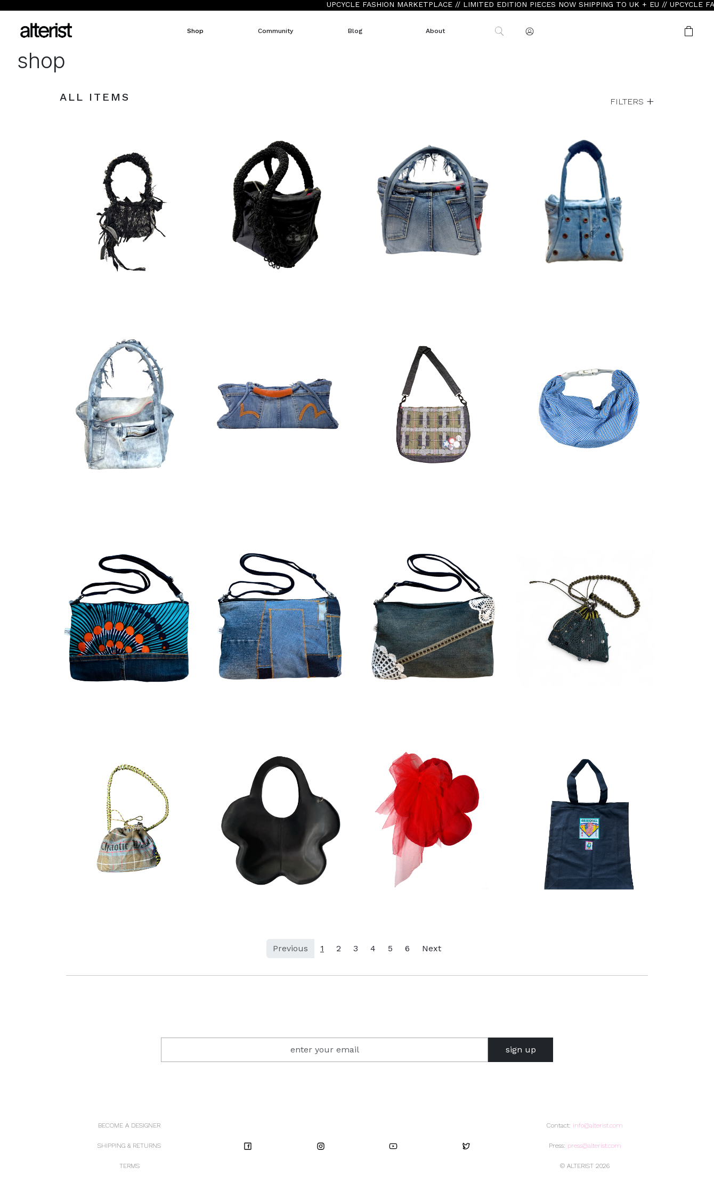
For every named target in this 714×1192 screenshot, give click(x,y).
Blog (355, 31)
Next (431, 948)
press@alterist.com (594, 1145)
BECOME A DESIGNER (129, 1125)
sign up (521, 1049)
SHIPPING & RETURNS (129, 1145)
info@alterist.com (598, 1125)
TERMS (129, 1166)
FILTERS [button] (628, 101)
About (435, 31)
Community (275, 31)
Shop (195, 31)
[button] (655, 31)
